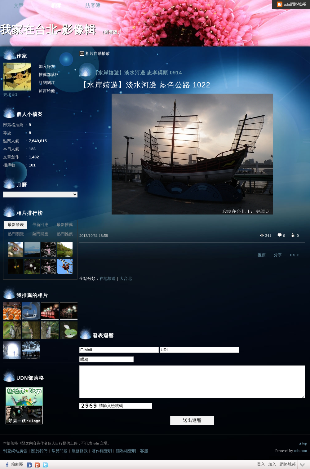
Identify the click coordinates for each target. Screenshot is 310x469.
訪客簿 (93, 5)
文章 (19, 5)
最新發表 (16, 224)
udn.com (300, 451)
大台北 (126, 278)
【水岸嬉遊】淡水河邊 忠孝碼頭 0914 (137, 72)
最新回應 (40, 224)
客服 (144, 451)
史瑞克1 (10, 94)
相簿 (56, 5)
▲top (303, 443)
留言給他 (47, 90)
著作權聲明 (102, 451)
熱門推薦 (65, 234)
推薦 (262, 255)
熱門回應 (40, 234)
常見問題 (59, 451)
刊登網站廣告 (15, 451)
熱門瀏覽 (16, 234)
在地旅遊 (108, 278)
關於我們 (39, 451)
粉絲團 (17, 464)
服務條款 (80, 451)
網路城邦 (288, 464)
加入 (272, 464)
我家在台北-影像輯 (48, 29)
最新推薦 (65, 224)
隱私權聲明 (126, 451)
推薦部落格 (49, 74)
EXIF (294, 255)
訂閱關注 (47, 82)
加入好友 (47, 66)
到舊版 (110, 32)
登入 (261, 464)
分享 (278, 255)
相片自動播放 (98, 53)
